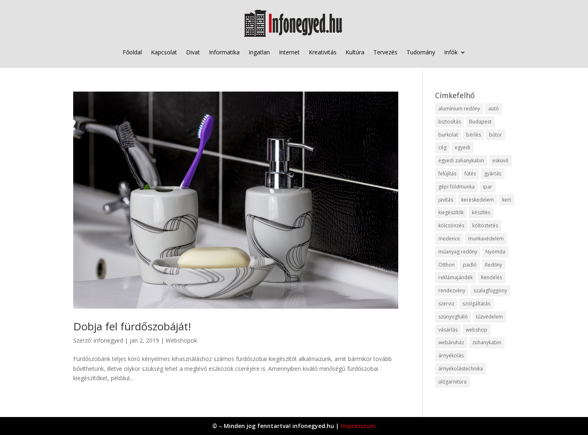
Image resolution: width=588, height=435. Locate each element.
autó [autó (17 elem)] (493, 108)
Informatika (224, 52)
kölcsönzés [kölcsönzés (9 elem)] (451, 225)
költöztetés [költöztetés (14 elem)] (485, 225)
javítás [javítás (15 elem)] (445, 199)
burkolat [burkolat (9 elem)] (448, 134)
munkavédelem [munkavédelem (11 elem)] (486, 238)
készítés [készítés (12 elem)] (481, 212)
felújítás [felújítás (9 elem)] (447, 173)
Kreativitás (323, 52)
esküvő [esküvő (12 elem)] (500, 160)
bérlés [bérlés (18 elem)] (473, 134)
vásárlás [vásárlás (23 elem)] (448, 329)
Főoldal (132, 52)
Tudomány (420, 52)
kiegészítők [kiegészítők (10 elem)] (451, 212)
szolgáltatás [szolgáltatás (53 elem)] (476, 303)
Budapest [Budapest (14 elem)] (480, 121)
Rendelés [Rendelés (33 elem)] (491, 277)
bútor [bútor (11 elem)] (495, 134)
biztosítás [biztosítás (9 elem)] (449, 121)
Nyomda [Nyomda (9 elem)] (495, 251)
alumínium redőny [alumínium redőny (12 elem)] (459, 108)
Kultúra (355, 52)
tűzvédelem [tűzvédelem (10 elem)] (489, 316)
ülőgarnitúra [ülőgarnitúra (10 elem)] (452, 381)
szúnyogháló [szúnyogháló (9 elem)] (453, 316)
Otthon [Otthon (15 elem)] (446, 264)
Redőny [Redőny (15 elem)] (493, 264)
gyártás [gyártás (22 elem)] (492, 173)
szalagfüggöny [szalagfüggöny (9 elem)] (490, 290)
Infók (451, 52)
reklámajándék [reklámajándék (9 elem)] (455, 277)
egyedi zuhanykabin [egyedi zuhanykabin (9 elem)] (461, 160)
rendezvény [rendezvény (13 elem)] (451, 290)
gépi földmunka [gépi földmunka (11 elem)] (456, 186)
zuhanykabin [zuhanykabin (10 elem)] (486, 342)
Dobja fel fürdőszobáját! (132, 326)
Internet (289, 52)
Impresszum (358, 426)
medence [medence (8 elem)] (449, 238)
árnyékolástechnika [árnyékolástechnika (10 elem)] (460, 368)
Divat (193, 52)
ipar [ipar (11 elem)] (487, 186)
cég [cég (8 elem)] (442, 147)
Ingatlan (259, 52)
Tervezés (385, 52)
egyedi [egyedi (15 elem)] (462, 147)
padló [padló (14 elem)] (470, 264)
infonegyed (108, 340)
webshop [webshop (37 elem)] (476, 329)
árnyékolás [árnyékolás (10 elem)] (451, 355)
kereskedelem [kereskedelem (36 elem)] (477, 199)
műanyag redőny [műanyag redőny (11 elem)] (457, 251)
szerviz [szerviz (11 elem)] (446, 303)
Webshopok (181, 340)
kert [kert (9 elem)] (506, 199)
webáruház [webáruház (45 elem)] (451, 342)
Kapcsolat (164, 52)
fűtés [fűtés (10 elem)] (470, 173)
